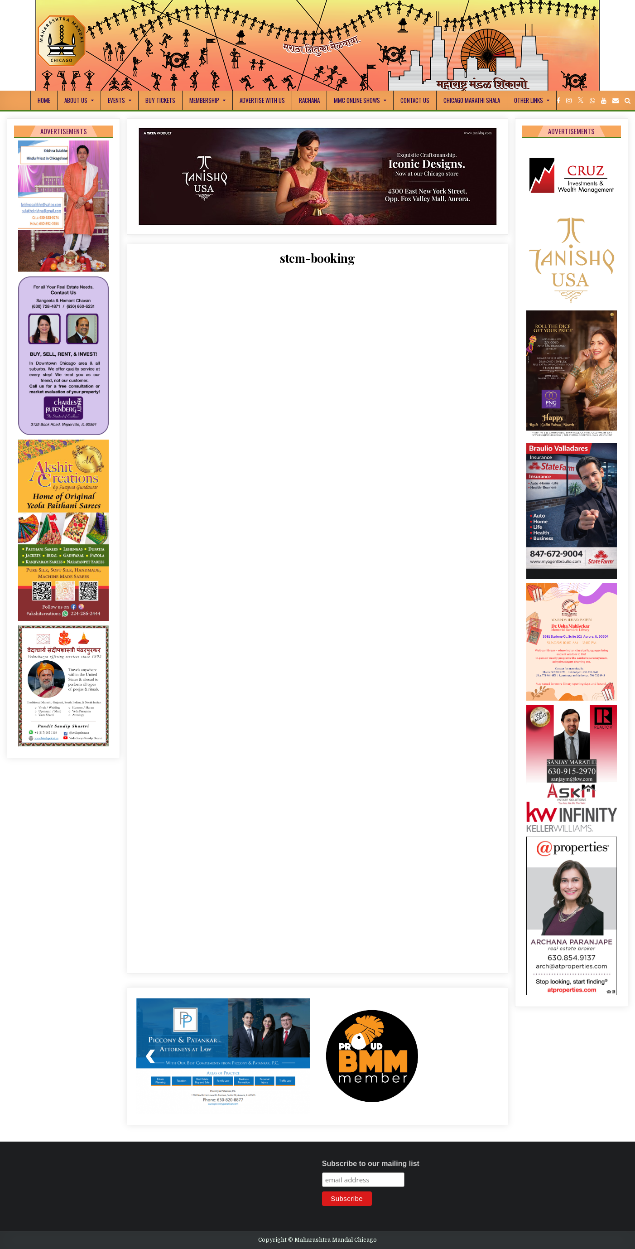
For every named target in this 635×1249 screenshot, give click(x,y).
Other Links (528, 100)
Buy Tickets (160, 100)
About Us (75, 100)
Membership (204, 100)
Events (116, 100)
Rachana (309, 100)
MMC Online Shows (357, 100)
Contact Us (414, 100)
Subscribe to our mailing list (370, 1163)
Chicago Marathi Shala (471, 100)
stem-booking (317, 258)
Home (44, 100)
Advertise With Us (262, 100)
